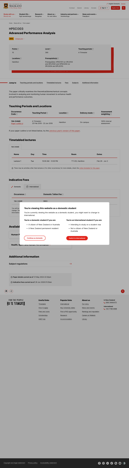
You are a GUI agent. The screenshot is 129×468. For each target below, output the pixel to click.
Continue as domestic (35, 238)
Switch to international (77, 238)
